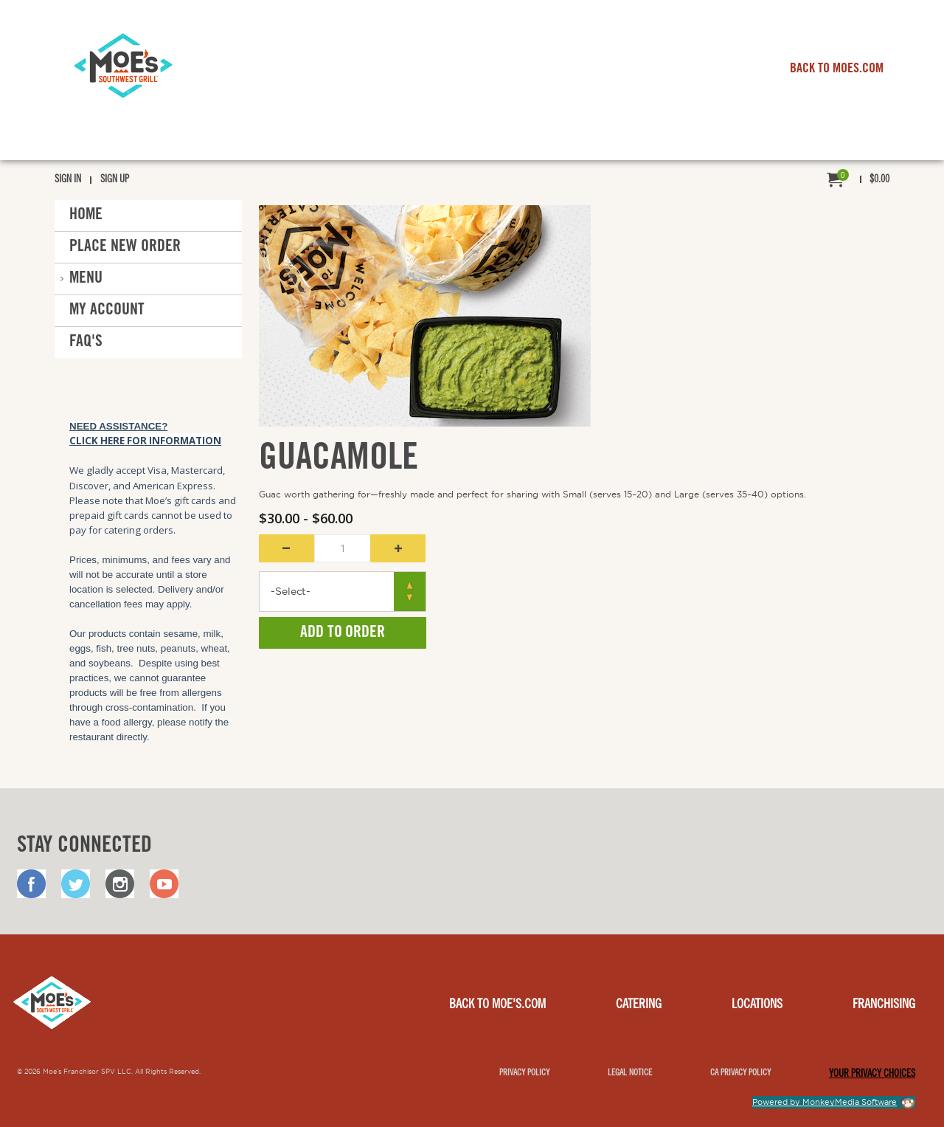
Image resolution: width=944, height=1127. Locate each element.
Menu (86, 279)
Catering (639, 1005)
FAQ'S (86, 342)
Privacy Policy (524, 1073)
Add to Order (342, 633)
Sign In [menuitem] (68, 180)
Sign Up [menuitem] (114, 180)
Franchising (884, 1005)
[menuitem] (858, 180)
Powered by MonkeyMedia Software (824, 1101)
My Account (107, 311)
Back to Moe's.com (497, 1005)
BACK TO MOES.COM (837, 69)
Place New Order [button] (125, 247)
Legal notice (630, 1073)
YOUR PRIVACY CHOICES (872, 1074)
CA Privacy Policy (740, 1073)
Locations (757, 1005)
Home (86, 215)
